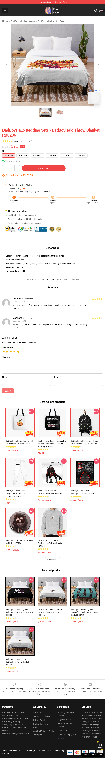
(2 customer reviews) (23, 141)
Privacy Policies (39, 720)
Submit (8, 391)
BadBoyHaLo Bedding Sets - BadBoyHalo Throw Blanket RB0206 (50, 612)
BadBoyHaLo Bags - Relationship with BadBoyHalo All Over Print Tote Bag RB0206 (52, 444)
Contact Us (62, 730)
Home (5, 21)
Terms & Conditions (41, 716)
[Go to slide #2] (59, 112)
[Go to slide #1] (45, 112)
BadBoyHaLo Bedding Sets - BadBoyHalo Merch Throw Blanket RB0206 (20, 612)
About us (37, 712)
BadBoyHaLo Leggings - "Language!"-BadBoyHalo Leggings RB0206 (16, 493)
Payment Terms (64, 720)
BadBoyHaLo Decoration (23, 21)
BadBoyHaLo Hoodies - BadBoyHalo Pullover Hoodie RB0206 (50, 543)
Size (4, 151)
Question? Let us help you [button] (92, 755)
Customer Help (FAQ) (67, 734)
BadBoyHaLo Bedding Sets (51, 21)
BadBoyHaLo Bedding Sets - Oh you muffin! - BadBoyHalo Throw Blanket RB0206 (84, 612)
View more (52, 560)
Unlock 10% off (99, 746)
